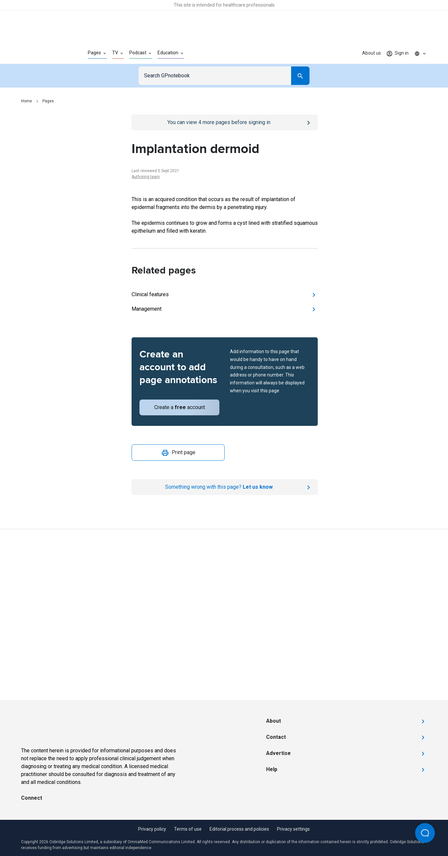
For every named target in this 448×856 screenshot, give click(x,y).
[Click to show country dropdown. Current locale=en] (420, 53)
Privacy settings (293, 829)
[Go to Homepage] (44, 53)
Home (26, 101)
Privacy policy (152, 829)
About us (371, 53)
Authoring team (146, 176)
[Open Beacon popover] (425, 833)
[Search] (300, 75)
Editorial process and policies (239, 829)
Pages (48, 101)
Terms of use (188, 829)
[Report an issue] (225, 487)
